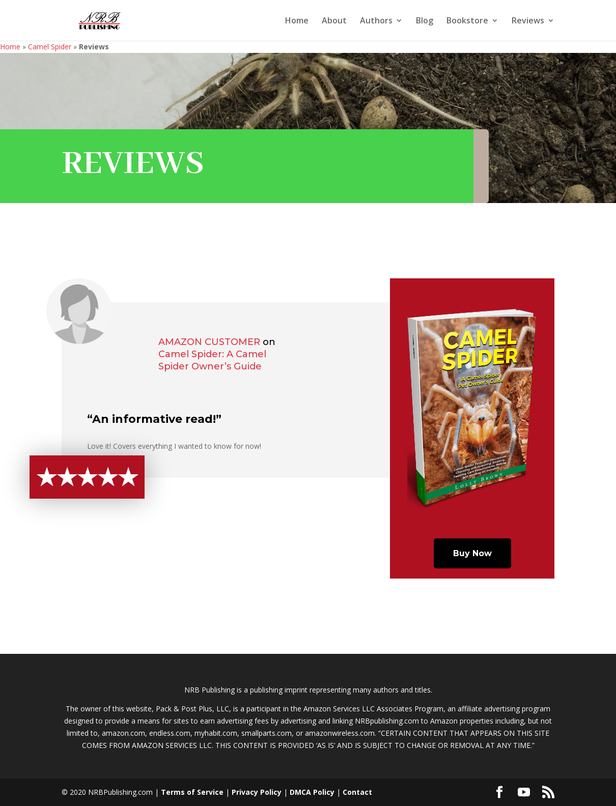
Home (297, 21)
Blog (424, 21)
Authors (376, 21)
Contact (357, 792)
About (334, 21)
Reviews (528, 21)
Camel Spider (49, 46)
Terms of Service (192, 792)
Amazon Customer (209, 342)
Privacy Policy (257, 792)
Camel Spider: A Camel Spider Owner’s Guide (212, 360)
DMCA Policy (312, 792)
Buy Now (472, 553)
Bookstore (467, 21)
